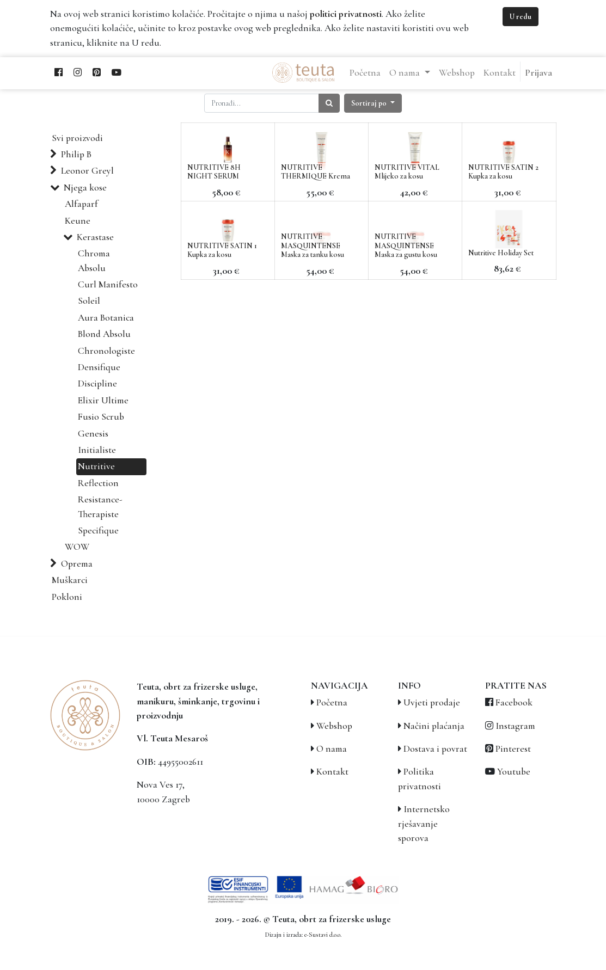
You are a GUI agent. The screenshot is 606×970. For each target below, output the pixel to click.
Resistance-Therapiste (100, 506)
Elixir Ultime (103, 400)
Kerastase (95, 237)
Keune (77, 220)
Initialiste (97, 450)
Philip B (76, 154)
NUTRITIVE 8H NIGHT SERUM (214, 172)
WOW (77, 546)
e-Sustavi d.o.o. (322, 934)
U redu (520, 16)
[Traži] (329, 103)
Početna (331, 702)
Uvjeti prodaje (431, 702)
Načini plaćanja (433, 726)
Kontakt (332, 771)
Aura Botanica (106, 317)
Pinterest (513, 748)
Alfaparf (81, 204)
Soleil (89, 300)
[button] (373, 103)
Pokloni (67, 597)
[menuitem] (365, 73)
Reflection (98, 483)
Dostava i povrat (435, 748)
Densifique (99, 367)
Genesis (93, 433)
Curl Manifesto (108, 284)
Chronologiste (106, 351)
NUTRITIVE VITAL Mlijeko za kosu (407, 172)
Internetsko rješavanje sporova (424, 823)
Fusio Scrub (101, 416)
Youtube (513, 771)
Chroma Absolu (94, 260)
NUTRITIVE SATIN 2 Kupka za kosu (503, 172)
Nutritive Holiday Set (501, 252)
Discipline (97, 383)
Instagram (515, 726)
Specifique (98, 530)
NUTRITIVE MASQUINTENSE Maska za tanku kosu (312, 246)
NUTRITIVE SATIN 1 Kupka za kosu (222, 250)
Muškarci (70, 580)
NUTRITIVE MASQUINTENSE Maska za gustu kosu (406, 246)
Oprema (77, 563)
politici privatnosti (346, 14)
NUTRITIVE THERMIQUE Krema (315, 172)
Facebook (513, 702)
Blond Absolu (104, 334)
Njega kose (85, 187)
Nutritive (96, 466)
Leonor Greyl (87, 170)
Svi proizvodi (77, 138)
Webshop (334, 726)
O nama (331, 748)
